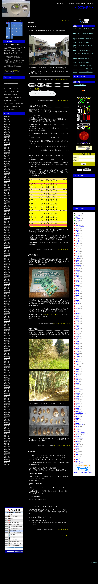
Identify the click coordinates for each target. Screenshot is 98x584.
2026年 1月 (7, 123)
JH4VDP (77, 454)
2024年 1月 (7, 164)
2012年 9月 (7, 395)
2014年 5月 (7, 361)
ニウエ (37, 89)
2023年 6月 (7, 176)
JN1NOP (77, 423)
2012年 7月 (7, 398)
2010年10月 (7, 434)
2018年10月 (7, 271)
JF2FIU (77, 301)
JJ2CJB (77, 253)
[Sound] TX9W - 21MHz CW (11, 86)
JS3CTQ (77, 338)
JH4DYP (77, 261)
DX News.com (79, 363)
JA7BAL (77, 426)
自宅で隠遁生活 (79, 413)
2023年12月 (7, 166)
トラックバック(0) (66, 79)
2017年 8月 (7, 295)
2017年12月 (7, 288)
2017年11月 (7, 290)
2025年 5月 (7, 137)
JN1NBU (78, 255)
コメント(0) (60, 79)
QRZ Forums (78, 225)
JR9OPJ (77, 366)
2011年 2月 (7, 427)
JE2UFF (77, 236)
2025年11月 (7, 127)
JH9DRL (77, 303)
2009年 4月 (7, 465)
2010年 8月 (7, 437)
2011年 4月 (7, 424)
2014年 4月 (7, 363)
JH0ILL (77, 418)
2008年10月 (7, 475)
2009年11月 (7, 453)
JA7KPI (77, 268)
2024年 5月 (7, 157)
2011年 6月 (7, 420)
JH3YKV (78, 459)
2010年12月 (7, 431)
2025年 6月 (7, 135)
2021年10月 (7, 210)
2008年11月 (7, 473)
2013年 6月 (7, 380)
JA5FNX (77, 394)
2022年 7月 (7, 195)
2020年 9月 (7, 232)
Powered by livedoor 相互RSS (83, 472)
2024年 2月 (7, 162)
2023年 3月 (7, 181)
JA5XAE (77, 263)
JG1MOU (78, 379)
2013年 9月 (7, 375)
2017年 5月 (7, 300)
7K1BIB (77, 354)
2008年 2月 (7, 482)
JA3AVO (77, 334)
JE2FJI (77, 391)
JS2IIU (77, 333)
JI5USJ (77, 431)
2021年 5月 (7, 218)
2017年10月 (7, 291)
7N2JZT (77, 456)
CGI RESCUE (93, 581)
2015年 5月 (7, 341)
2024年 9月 (7, 150)
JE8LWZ (77, 414)
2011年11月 (7, 412)
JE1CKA (77, 421)
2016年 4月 (7, 322)
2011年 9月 (7, 415)
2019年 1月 (7, 266)
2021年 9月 (7, 212)
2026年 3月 (7, 120)
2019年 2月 (7, 264)
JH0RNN (78, 403)
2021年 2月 (7, 223)
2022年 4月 (7, 200)
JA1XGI (77, 228)
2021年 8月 (7, 213)
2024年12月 (7, 145)
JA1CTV (77, 311)
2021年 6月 (7, 217)
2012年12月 (7, 390)
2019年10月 (7, 251)
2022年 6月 (7, 196)
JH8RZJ (77, 313)
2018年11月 (7, 269)
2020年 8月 (7, 234)
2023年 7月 (7, 174)
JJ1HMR (77, 326)
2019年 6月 (7, 257)
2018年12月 (7, 268)
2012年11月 (7, 392)
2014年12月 (7, 349)
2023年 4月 (7, 179)
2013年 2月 (7, 387)
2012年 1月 (7, 409)
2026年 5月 (7, 116)
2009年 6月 (7, 461)
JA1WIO (77, 343)
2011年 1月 (7, 429)
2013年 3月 (7, 385)
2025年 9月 (7, 130)
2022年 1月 (7, 205)
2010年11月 (7, 432)
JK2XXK (78, 396)
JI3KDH (77, 280)
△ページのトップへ (65, 535)
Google (87, 168)
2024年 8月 (7, 152)
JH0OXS (77, 374)
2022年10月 (7, 189)
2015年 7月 (7, 337)
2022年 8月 (7, 193)
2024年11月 (7, 147)
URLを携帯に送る (80, 85)
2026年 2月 (7, 122)
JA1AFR (77, 316)
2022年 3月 (7, 201)
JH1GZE (77, 318)
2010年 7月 (7, 439)
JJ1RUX (77, 241)
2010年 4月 (7, 444)
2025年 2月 (7, 142)
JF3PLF (77, 356)
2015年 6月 (7, 339)
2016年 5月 (7, 320)
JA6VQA (78, 240)
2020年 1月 (7, 246)
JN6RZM (78, 270)
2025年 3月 (7, 140)
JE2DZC (77, 401)
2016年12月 (7, 308)
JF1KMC (78, 323)
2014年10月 (7, 353)
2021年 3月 (7, 222)
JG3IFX (77, 428)
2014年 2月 (7, 366)
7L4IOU (77, 351)
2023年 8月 (7, 173)
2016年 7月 (7, 317)
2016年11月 (7, 310)
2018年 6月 (7, 278)
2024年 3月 (7, 161)
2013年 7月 (7, 378)
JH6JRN (77, 369)
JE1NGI (77, 233)
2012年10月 (7, 393)
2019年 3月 (7, 263)
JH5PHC (77, 348)
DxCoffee (78, 449)
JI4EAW (77, 404)
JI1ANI (77, 388)
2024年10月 (7, 149)
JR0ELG (77, 298)
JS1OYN (77, 271)
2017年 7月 (7, 296)
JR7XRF (77, 290)
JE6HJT (77, 353)
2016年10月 (7, 312)
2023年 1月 (7, 184)
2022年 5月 (7, 198)
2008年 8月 (7, 478)
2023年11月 (7, 167)
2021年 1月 (7, 225)
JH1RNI (77, 361)
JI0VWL (77, 331)
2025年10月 (7, 128)
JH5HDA (78, 441)
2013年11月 (7, 371)
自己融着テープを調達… (85, 42)
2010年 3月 (7, 446)
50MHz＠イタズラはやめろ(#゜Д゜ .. (13, 97)
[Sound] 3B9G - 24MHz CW (10, 94)
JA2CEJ (77, 260)
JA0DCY (78, 384)
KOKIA (77, 221)
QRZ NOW (78, 434)
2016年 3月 (7, 324)
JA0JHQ (77, 231)
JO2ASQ (77, 300)
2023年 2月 (7, 183)
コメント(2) (60, 445)
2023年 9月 (7, 171)
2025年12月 (7, 125)
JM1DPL (77, 398)
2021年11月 (7, 208)
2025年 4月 (7, 139)
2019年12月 (7, 247)
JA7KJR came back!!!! (9, 109)
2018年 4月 (7, 281)
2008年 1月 (7, 483)
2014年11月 (7, 351)
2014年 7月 (7, 358)
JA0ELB (77, 376)
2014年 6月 (7, 359)
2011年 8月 (7, 417)
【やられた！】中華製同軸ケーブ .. (13, 106)
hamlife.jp (78, 258)
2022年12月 (7, 186)
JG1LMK (78, 288)
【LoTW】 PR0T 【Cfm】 (10, 100)
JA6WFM (78, 411)
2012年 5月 (7, 402)
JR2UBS (75, 58)
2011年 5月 (7, 422)
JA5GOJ (77, 310)
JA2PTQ (77, 371)
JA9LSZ (77, 275)
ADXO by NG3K (79, 462)
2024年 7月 (7, 154)
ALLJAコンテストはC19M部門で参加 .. (14, 103)
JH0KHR (78, 416)
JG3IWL (77, 383)
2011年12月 (7, 410)
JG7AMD (78, 358)
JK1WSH (78, 393)
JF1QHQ (77, 346)
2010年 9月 (7, 436)
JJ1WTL (77, 243)
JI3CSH (77, 339)
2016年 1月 (7, 327)
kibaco (77, 217)
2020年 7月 (7, 235)
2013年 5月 (7, 381)
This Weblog (78, 265)
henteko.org (78, 389)
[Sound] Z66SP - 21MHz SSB (11, 88)
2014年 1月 (7, 368)
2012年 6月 (7, 400)
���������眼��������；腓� (15, 566)
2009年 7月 (7, 460)
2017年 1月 (7, 307)
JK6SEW (75, 66)
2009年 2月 (7, 468)
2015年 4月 (7, 342)
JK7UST (77, 378)
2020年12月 (7, 227)
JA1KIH (77, 336)
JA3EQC (77, 256)
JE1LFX (77, 250)
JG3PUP (77, 291)
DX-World (78, 238)
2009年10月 (7, 454)
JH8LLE (77, 452)
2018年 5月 (7, 280)
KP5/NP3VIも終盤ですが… (86, 69)
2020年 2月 (7, 244)
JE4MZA (78, 285)
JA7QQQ (78, 381)
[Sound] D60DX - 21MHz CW (11, 83)
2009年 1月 (7, 470)
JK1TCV (77, 325)
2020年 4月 (7, 240)
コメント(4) (60, 323)
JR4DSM (78, 359)
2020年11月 (7, 229)
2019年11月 (7, 249)
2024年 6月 (7, 156)
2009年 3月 (7, 466)
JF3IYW (77, 306)
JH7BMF (78, 251)
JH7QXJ (77, 329)
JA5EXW (78, 368)
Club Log (78, 457)
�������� (19, 568)
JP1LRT (77, 315)
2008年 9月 (7, 477)
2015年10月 (7, 332)
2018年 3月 (7, 283)
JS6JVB (77, 451)
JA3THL (77, 341)
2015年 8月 (7, 336)
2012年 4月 (7, 404)
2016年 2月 (7, 325)
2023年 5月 (7, 178)
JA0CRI (77, 245)
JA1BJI (77, 345)
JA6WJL (77, 230)
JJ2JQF (77, 429)
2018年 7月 (7, 276)
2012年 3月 (7, 405)
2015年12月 (7, 329)
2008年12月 (7, 471)
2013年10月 (7, 373)
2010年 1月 (7, 449)
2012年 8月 (7, 397)
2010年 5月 (7, 443)
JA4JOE (77, 235)
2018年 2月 (7, 285)
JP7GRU (77, 296)
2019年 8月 (7, 254)
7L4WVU (78, 286)
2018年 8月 (7, 274)
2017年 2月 (7, 305)
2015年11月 (7, 330)
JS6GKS (77, 448)
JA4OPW (78, 443)
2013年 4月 (7, 383)
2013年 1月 (7, 388)
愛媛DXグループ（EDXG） (52, 314)
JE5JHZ (75, 28)
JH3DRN (78, 373)
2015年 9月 (7, 334)
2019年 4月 (7, 261)
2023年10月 (7, 169)
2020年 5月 (7, 239)
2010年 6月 (7, 441)
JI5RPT (77, 436)
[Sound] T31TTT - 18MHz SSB (11, 91)
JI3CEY (77, 278)
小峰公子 (78, 218)
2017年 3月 (7, 303)
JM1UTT (78, 328)
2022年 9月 (7, 191)
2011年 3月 (7, 426)
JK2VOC (78, 444)
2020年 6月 (7, 237)
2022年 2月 (7, 203)
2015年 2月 (7, 346)
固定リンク (55, 79)
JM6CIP (77, 419)
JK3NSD (77, 293)
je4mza (75, 72)
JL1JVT (77, 266)
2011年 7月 (7, 419)
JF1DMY (78, 321)
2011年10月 (7, 414)
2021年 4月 (7, 220)
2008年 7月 (7, 480)
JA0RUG (78, 350)
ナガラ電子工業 (79, 424)
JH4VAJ (77, 320)
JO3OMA (78, 406)
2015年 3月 (7, 344)
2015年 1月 (7, 347)
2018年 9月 (7, 273)
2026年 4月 (7, 118)
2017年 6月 (7, 298)
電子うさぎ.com (79, 438)
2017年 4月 (7, 302)
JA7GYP (77, 364)
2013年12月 (7, 370)
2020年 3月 (7, 242)
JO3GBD (78, 446)
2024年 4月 (7, 159)
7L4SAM (78, 248)
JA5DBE (77, 399)
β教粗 (75, 33)
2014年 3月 (7, 364)
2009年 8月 (7, 458)
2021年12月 (7, 206)
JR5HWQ (78, 461)
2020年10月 (7, 230)
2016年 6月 (7, 319)
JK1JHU (77, 305)
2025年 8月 (7, 132)
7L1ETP (77, 386)
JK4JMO (77, 276)
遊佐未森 (78, 215)
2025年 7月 (7, 133)
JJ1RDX (77, 283)
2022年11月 (7, 188)
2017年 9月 (7, 293)
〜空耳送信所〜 (84, 7)
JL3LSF (77, 308)
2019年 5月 (7, 259)
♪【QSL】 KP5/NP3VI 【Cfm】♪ (12, 80)
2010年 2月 (7, 448)
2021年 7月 (7, 215)
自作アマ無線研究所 (80, 433)
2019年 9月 (7, 252)
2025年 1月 (7, 144)
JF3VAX (77, 246)
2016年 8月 (7, 315)
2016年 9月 (7, 313)
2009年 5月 (7, 463)
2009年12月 (7, 451)
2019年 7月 (7, 256)
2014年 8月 (7, 356)
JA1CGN (78, 273)
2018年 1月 (7, 286)
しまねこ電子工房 (80, 227)
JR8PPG (77, 295)
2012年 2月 (7, 407)
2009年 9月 (7, 456)
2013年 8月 (7, 376)
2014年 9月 (7, 354)
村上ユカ (78, 220)
